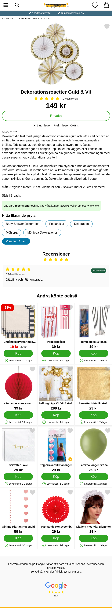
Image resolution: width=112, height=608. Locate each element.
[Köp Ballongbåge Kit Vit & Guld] (56, 414)
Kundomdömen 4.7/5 (72, 13)
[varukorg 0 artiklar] (106, 5)
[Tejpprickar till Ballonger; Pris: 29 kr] (56, 450)
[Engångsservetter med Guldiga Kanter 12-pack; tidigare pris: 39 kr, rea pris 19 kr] (18, 326)
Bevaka (56, 116)
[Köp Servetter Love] (18, 476)
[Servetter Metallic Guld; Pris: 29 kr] (93, 388)
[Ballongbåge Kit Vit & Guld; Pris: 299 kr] (56, 388)
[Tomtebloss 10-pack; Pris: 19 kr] (93, 326)
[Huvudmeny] (5, 5)
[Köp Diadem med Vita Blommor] (93, 538)
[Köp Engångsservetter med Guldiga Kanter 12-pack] (18, 353)
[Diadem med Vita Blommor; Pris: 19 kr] (93, 511)
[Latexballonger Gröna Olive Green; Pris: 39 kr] (93, 450)
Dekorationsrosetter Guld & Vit (34, 18)
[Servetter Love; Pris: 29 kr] (18, 450)
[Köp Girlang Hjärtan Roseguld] (18, 538)
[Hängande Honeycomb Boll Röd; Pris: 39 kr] (18, 388)
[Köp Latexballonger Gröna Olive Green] (93, 476)
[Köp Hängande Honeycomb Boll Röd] (18, 414)
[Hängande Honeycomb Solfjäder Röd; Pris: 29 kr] (56, 511)
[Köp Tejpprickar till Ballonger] (56, 476)
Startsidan (7, 18)
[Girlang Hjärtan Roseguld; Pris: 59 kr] (18, 511)
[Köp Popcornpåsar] (56, 353)
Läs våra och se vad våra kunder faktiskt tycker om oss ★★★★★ (51, 205)
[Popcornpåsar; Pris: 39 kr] (56, 326)
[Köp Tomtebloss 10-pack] (93, 353)
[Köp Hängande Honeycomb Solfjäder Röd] (56, 538)
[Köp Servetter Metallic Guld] (93, 414)
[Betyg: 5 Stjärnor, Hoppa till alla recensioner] (56, 99)
